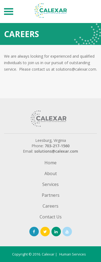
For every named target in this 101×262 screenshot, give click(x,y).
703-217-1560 (57, 145)
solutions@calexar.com (56, 151)
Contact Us (51, 217)
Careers (50, 206)
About (50, 174)
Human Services (72, 254)
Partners (51, 195)
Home (50, 163)
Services (50, 184)
